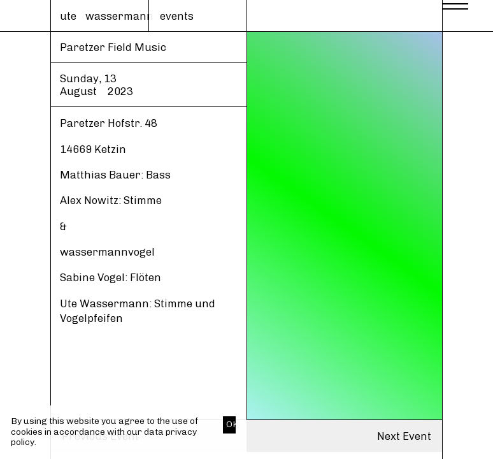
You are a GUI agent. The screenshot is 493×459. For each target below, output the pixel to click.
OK (231, 424)
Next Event (404, 436)
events (177, 16)
